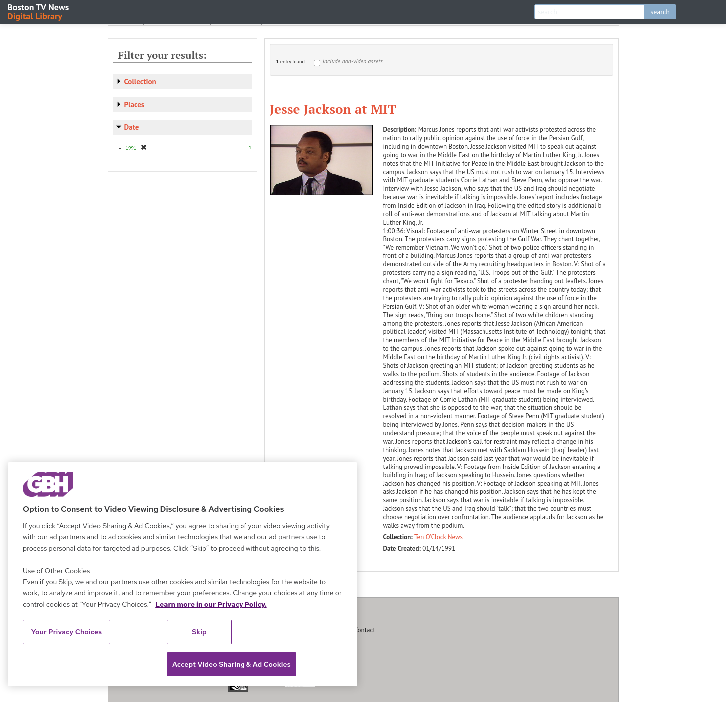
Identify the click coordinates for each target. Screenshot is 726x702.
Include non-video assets (353, 61)
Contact (364, 630)
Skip (199, 631)
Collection (140, 81)
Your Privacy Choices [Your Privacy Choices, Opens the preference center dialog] (66, 631)
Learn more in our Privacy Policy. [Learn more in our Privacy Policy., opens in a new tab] (211, 604)
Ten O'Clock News (438, 537)
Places (134, 104)
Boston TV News (38, 11)
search (660, 11)
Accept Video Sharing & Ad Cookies (231, 664)
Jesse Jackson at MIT (333, 108)
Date (131, 127)
